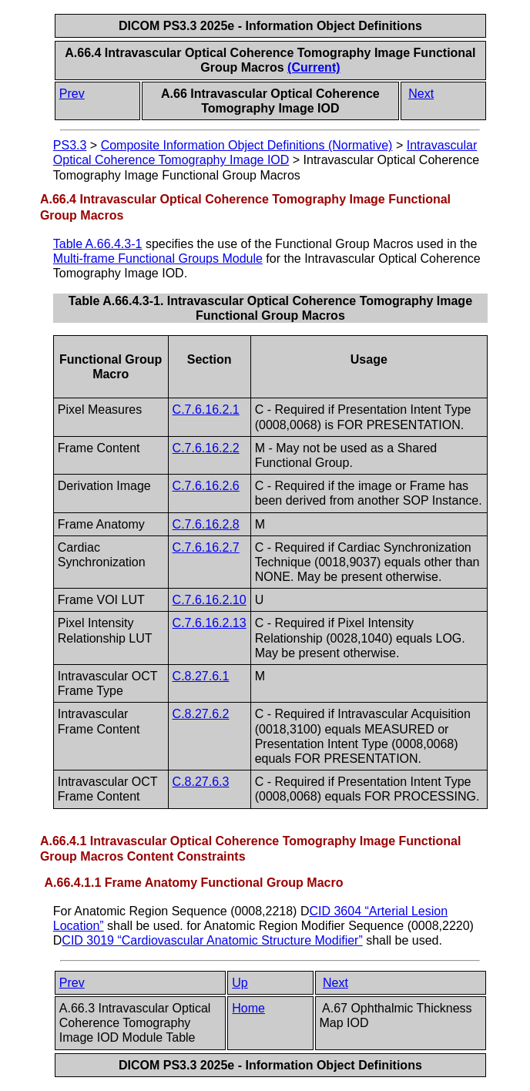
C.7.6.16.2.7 (206, 547)
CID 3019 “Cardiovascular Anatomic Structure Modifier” (212, 940)
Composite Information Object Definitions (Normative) (247, 145)
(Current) (313, 67)
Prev (72, 93)
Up (239, 982)
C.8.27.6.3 (201, 781)
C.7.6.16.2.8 (206, 524)
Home (248, 1008)
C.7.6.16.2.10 (210, 599)
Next (421, 93)
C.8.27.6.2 (201, 713)
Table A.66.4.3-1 (98, 243)
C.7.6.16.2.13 (210, 622)
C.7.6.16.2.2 (206, 448)
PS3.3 (70, 145)
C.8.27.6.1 (201, 676)
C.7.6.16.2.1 (206, 409)
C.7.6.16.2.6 (206, 485)
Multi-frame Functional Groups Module (158, 258)
